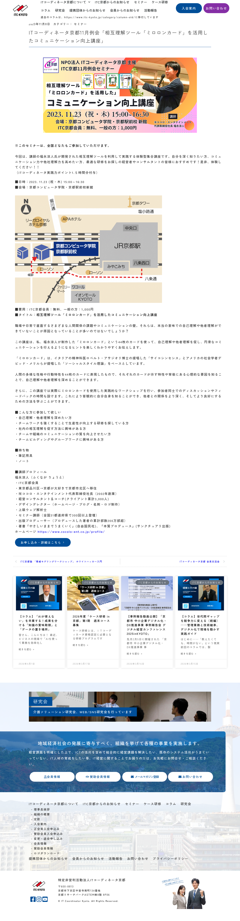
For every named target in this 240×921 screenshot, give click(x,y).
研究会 (60, 10)
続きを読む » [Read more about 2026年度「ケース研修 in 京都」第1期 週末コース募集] (80, 646)
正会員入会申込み (47, 841)
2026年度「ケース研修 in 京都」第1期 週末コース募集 (92, 621)
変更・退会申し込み (48, 850)
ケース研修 (152, 815)
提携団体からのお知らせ (87, 10)
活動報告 (150, 10)
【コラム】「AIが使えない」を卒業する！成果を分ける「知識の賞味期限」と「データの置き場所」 (38, 626)
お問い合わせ (137, 870)
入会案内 (40, 836)
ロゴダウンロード (47, 865)
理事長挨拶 (42, 821)
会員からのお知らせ (125, 10)
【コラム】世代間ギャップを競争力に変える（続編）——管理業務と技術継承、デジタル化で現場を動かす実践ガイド (200, 626)
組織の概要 (42, 826)
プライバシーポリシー (170, 870)
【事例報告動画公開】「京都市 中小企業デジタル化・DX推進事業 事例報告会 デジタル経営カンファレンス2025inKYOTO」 (147, 628)
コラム (46, 10)
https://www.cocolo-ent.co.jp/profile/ (71, 531)
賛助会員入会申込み (48, 846)
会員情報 (40, 855)
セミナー (132, 815)
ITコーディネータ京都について (54, 815)
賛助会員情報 (43, 860)
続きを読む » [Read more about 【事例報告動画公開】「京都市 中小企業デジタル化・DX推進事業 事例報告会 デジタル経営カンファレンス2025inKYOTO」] (134, 661)
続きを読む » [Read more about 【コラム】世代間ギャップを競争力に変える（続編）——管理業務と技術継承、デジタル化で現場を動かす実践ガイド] (188, 656)
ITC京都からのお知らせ (102, 815)
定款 (37, 831)
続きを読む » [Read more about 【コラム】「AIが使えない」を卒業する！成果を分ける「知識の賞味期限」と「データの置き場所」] (26, 656)
